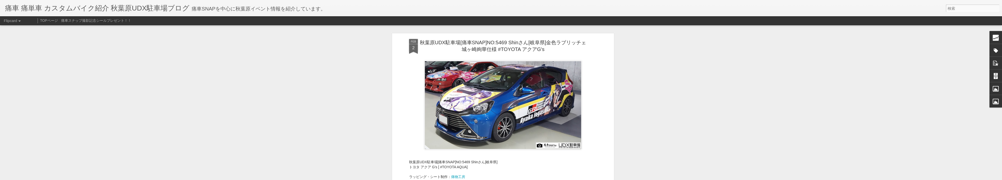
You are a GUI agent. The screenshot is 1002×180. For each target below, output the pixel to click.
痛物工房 (458, 177)
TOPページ (49, 20)
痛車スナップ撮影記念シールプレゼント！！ (96, 20)
